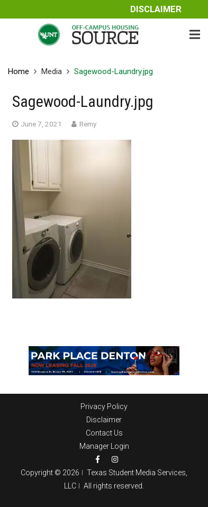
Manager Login (104, 446)
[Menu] (194, 34)
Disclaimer (156, 9)
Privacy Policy (104, 406)
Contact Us (104, 433)
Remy (87, 124)
